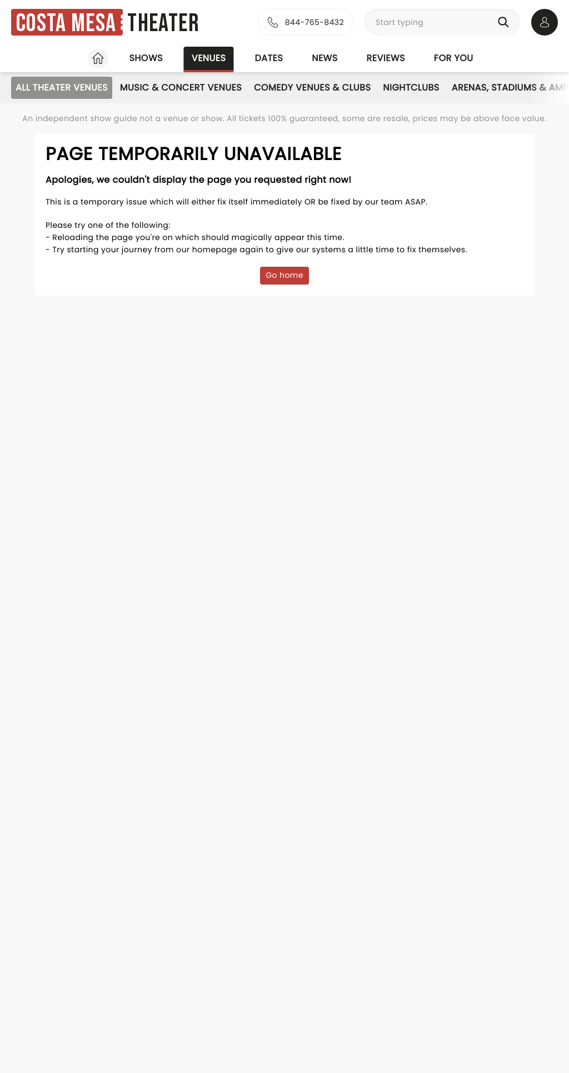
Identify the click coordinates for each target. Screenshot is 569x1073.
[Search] (505, 22)
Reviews (386, 58)
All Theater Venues (62, 87)
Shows (145, 58)
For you (453, 58)
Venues (209, 58)
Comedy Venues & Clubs (312, 87)
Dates (268, 58)
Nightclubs (411, 87)
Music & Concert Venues (181, 87)
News (324, 58)
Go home (284, 275)
